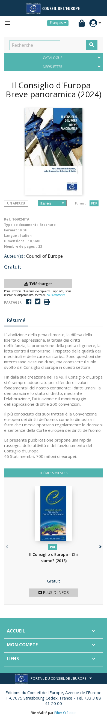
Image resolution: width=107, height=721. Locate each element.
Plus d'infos (53, 592)
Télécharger (38, 283)
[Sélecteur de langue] (59, 23)
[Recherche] (35, 45)
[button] (100, 545)
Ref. (7, 219)
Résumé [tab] (16, 320)
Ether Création (65, 712)
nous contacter (55, 295)
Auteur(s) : (14, 256)
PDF (94, 203)
